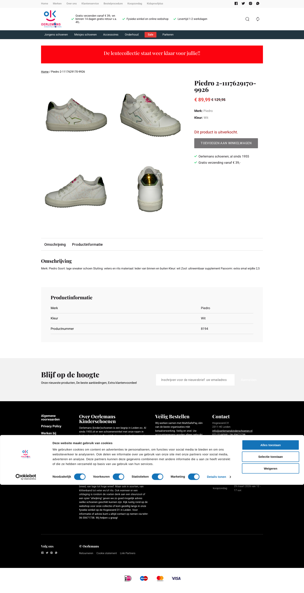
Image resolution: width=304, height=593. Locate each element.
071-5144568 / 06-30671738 (228, 440)
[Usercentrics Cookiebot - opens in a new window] (25, 585)
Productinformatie (89, 244)
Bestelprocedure (113, 3)
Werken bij (48, 439)
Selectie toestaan (270, 565)
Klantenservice (90, 3)
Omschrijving (55, 244)
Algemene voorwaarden (50, 423)
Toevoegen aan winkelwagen (226, 143)
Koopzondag (135, 3)
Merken (57, 3)
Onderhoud (132, 34)
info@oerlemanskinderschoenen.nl (232, 436)
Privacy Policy (51, 432)
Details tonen (216, 585)
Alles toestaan (270, 553)
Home (44, 3)
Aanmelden (249, 385)
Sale (150, 34)
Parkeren (167, 34)
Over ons (71, 3)
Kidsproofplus (155, 3)
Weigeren (270, 576)
